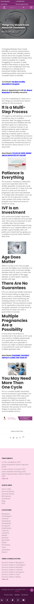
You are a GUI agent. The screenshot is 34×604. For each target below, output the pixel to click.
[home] (4, 7)
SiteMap (17, 595)
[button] (31, 7)
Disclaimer (24, 595)
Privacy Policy (8, 595)
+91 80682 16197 (20, 1)
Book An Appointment (22, 4)
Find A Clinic (4, 4)
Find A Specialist (5, 1)
